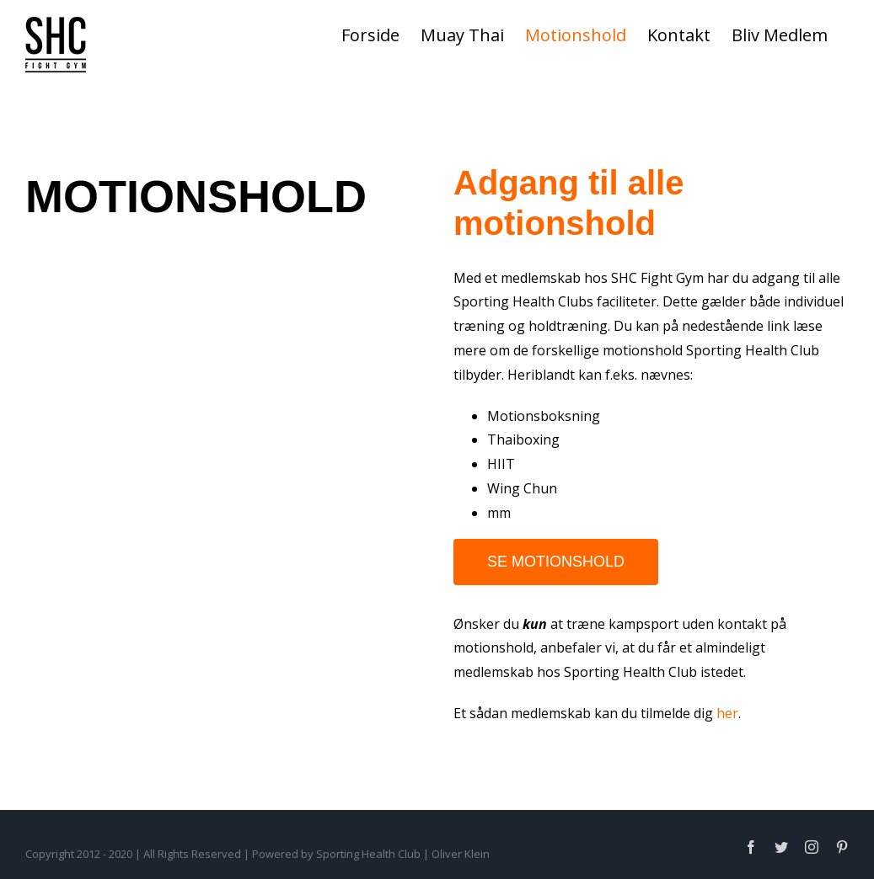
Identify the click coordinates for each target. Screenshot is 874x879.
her (727, 713)
